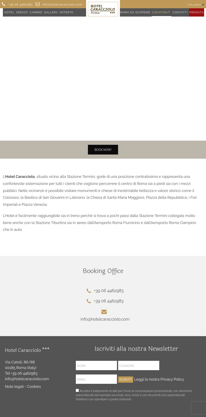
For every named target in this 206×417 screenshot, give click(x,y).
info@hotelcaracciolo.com (27, 379)
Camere (36, 12)
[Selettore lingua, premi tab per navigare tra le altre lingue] (196, 4)
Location (160, 12)
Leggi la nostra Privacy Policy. (159, 379)
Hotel (9, 12)
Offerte (66, 12)
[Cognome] (138, 365)
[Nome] (96, 365)
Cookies (34, 386)
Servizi (22, 12)
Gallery (51, 12)
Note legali (14, 386)
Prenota (196, 12)
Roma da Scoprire (135, 12)
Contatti (180, 12)
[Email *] (96, 379)
